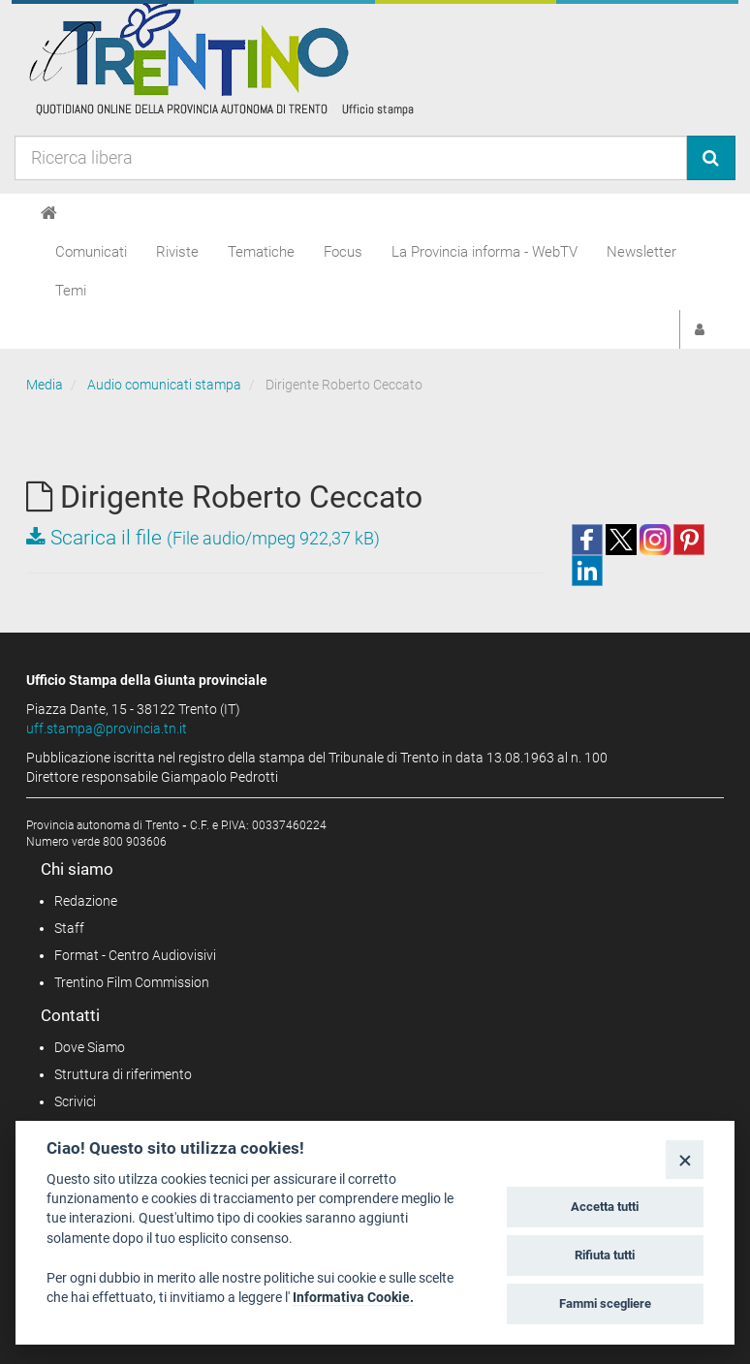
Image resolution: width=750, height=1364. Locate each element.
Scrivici (75, 1101)
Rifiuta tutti (605, 1255)
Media (44, 384)
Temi (70, 290)
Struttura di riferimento (123, 1074)
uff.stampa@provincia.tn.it (106, 728)
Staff (69, 928)
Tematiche (261, 252)
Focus (343, 252)
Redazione (85, 901)
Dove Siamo (89, 1047)
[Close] (684, 1159)
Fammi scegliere (605, 1303)
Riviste (177, 252)
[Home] (49, 213)
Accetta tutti (605, 1206)
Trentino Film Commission (131, 982)
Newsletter (641, 252)
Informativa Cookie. (353, 1297)
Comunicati (91, 252)
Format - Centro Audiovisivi (135, 955)
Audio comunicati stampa (164, 384)
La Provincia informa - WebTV (484, 252)
